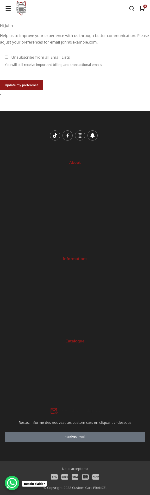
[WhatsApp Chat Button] (12, 483)
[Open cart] (142, 8)
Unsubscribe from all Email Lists (40, 57)
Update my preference (21, 85)
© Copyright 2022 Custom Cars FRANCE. (75, 487)
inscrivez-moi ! (74, 436)
